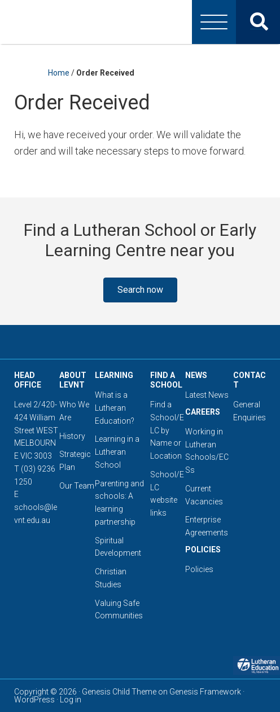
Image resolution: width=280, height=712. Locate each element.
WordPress (34, 699)
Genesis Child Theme (119, 691)
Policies (199, 569)
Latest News (207, 394)
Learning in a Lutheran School (117, 451)
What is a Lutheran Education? (114, 407)
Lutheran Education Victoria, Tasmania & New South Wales (140, 22)
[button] (140, 290)
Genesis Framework (205, 691)
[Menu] (214, 22)
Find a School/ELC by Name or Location (167, 430)
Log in (70, 699)
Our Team (76, 485)
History (72, 436)
